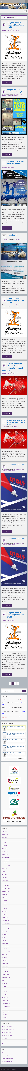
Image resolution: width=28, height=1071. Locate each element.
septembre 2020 (6, 951)
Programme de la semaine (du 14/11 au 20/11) (15, 615)
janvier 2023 (5, 883)
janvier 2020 (5, 966)
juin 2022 (4, 903)
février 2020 (5, 963)
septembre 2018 (6, 1012)
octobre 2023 (5, 863)
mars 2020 (4, 960)
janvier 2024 (5, 854)
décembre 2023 (6, 857)
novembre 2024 (6, 840)
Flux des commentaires (7, 1058)
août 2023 (4, 868)
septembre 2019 (6, 977)
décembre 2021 (6, 920)
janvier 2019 (5, 1000)
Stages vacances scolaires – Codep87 (15, 91)
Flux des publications (7, 1055)
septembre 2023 (6, 865)
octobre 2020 (5, 949)
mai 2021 (4, 940)
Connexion (4, 1052)
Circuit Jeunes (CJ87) (7, 1035)
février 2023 (5, 880)
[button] (3, 758)
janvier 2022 (5, 917)
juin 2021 (4, 937)
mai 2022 (4, 906)
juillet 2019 (4, 983)
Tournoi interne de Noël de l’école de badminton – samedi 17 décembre (13, 367)
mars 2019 (4, 994)
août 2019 (4, 980)
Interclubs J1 (12, 235)
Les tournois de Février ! (16, 466)
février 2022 (5, 914)
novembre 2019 (6, 971)
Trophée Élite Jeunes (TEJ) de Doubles (15, 162)
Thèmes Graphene (13, 1069)
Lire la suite (7, 82)
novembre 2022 (6, 888)
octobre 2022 (5, 891)
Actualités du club (5, 30)
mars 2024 (4, 848)
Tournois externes (11, 470)
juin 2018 (4, 1017)
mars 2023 (4, 877)
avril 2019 (4, 991)
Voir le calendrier (21, 758)
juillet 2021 (4, 934)
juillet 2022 (4, 900)
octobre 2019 (5, 974)
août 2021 (4, 931)
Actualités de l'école (18, 29)
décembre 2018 (6, 1003)
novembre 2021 (6, 923)
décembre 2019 (6, 969)
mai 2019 (4, 989)
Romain (5, 29)
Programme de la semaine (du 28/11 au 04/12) (15, 25)
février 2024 (5, 851)
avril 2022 (4, 908)
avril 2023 (4, 874)
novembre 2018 (6, 1006)
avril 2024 (4, 845)
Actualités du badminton (7, 95)
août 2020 (4, 954)
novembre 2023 (6, 860)
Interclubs (17, 30)
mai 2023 (4, 871)
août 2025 (4, 837)
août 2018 (4, 1014)
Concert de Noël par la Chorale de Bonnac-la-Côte (16, 422)
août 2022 (4, 897)
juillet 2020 (4, 957)
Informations (12, 30)
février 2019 (5, 997)
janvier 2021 (5, 943)
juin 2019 (4, 986)
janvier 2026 (5, 834)
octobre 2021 (5, 926)
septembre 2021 (6, 928)
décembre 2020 (6, 946)
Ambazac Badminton (6, 11)
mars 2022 (4, 911)
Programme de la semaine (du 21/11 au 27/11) (15, 300)
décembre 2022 (6, 885)
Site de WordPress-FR (7, 1061)
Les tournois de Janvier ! (16, 540)
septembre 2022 (6, 894)
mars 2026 (4, 831)
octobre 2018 (5, 1009)
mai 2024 (4, 842)
